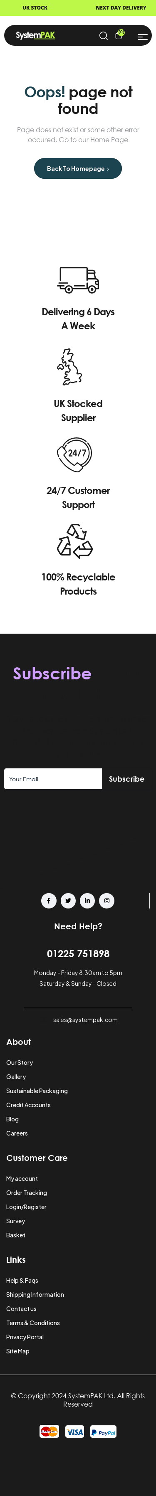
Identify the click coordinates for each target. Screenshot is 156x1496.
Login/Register (26, 1206)
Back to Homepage (78, 168)
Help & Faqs (22, 1280)
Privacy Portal (25, 1336)
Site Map (18, 1351)
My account (22, 1178)
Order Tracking (26, 1192)
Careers (17, 1133)
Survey (15, 1220)
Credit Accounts (28, 1104)
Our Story (19, 1062)
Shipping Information (35, 1294)
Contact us (21, 1308)
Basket (15, 1235)
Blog (12, 1119)
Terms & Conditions (33, 1322)
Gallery (16, 1076)
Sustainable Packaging (37, 1090)
